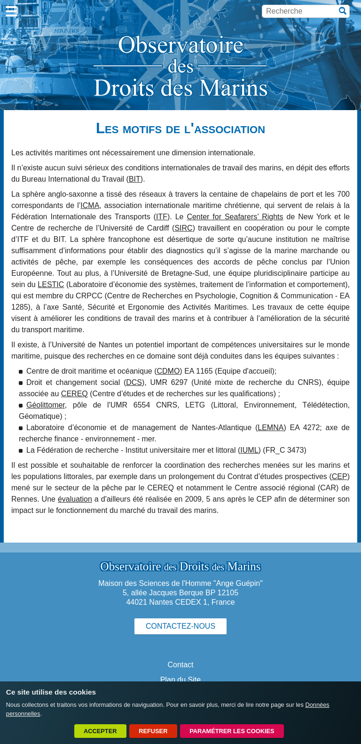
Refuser (153, 731)
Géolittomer (45, 405)
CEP (339, 476)
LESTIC (51, 284)
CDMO (168, 371)
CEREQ (74, 394)
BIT (135, 179)
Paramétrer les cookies (231, 731)
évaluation (75, 499)
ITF (161, 217)
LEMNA (270, 428)
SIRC (183, 228)
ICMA (89, 205)
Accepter (100, 731)
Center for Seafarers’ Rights (235, 217)
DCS (134, 382)
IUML (249, 450)
